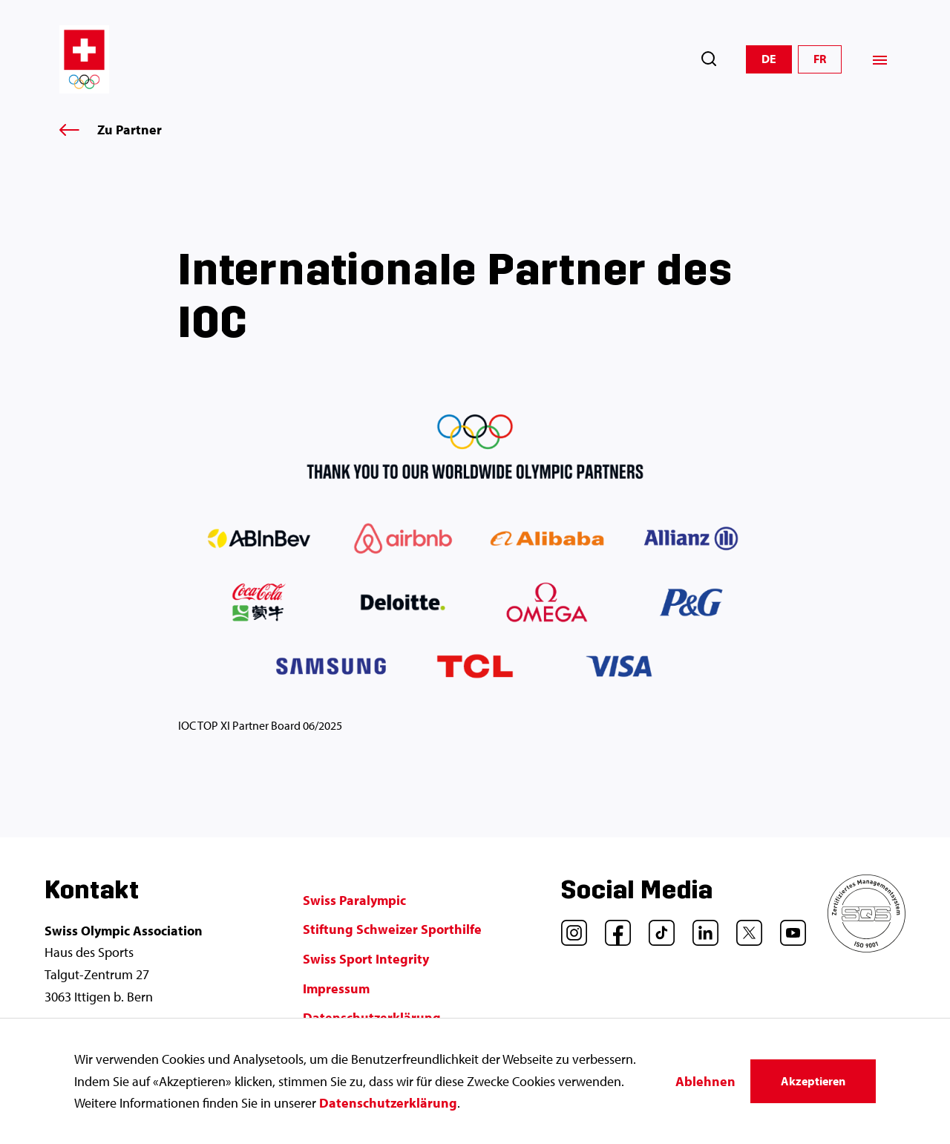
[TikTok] (656, 927)
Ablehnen (705, 1081)
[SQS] (866, 947)
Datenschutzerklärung (388, 1102)
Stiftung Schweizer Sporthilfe (392, 929)
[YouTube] (787, 927)
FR (819, 58)
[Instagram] (568, 927)
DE (768, 58)
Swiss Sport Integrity (366, 958)
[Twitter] (743, 927)
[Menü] (880, 60)
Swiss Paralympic (354, 900)
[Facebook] (612, 927)
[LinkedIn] (699, 927)
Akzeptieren (813, 1080)
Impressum (336, 988)
